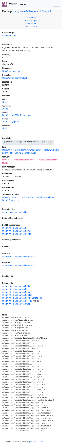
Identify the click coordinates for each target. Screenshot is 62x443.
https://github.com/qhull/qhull (16, 78)
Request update (36, 442)
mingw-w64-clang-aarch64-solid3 (17, 301)
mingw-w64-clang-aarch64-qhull (32, 11)
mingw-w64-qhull (10, 35)
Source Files (31, 18)
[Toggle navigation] (56, 4)
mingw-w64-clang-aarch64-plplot (17, 295)
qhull (4, 102)
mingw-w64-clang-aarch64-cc (15, 228)
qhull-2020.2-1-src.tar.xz (20, 115)
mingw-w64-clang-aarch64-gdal (16, 286)
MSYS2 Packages (15, 4)
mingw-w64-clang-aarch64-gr (15, 289)
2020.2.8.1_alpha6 (10, 122)
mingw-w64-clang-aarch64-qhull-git (18, 256)
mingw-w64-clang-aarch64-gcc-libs (17, 212)
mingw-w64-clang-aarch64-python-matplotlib (22, 298)
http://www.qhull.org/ (11, 71)
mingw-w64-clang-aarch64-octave (17, 292)
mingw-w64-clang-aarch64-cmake (17, 231)
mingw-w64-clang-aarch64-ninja (16, 234)
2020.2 (5, 109)
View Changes (31, 21)
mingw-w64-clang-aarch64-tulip (16, 304)
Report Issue (31, 26)
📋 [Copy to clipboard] (51, 142)
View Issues (31, 23)
